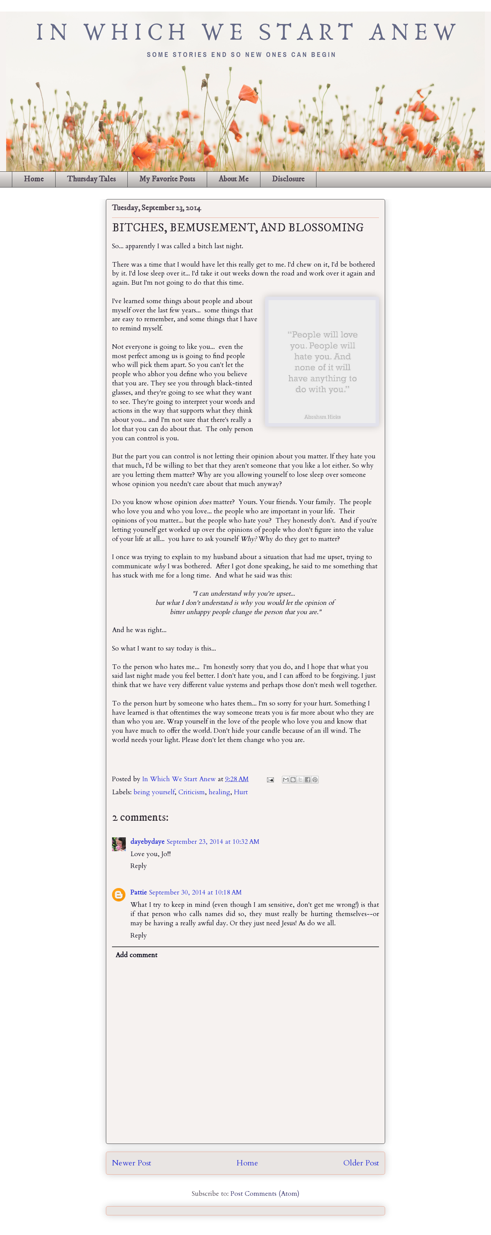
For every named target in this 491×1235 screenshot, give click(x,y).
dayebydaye (147, 841)
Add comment (136, 955)
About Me (234, 179)
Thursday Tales (91, 179)
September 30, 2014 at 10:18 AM (195, 892)
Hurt (241, 792)
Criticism (191, 792)
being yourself (154, 792)
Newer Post (131, 1163)
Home (34, 179)
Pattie (138, 892)
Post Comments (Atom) (265, 1193)
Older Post (361, 1163)
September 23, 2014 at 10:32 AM (213, 841)
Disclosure (288, 179)
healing (219, 792)
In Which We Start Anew (180, 779)
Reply (138, 866)
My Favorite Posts (167, 179)
